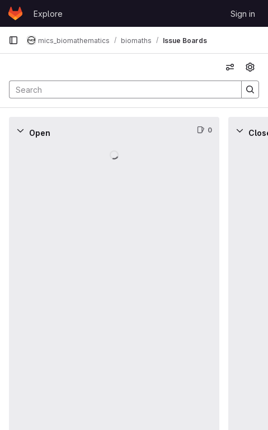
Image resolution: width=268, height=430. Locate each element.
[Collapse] (20, 130)
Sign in (243, 13)
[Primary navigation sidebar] (13, 40)
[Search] (120, 89)
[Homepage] (15, 13)
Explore (48, 13)
